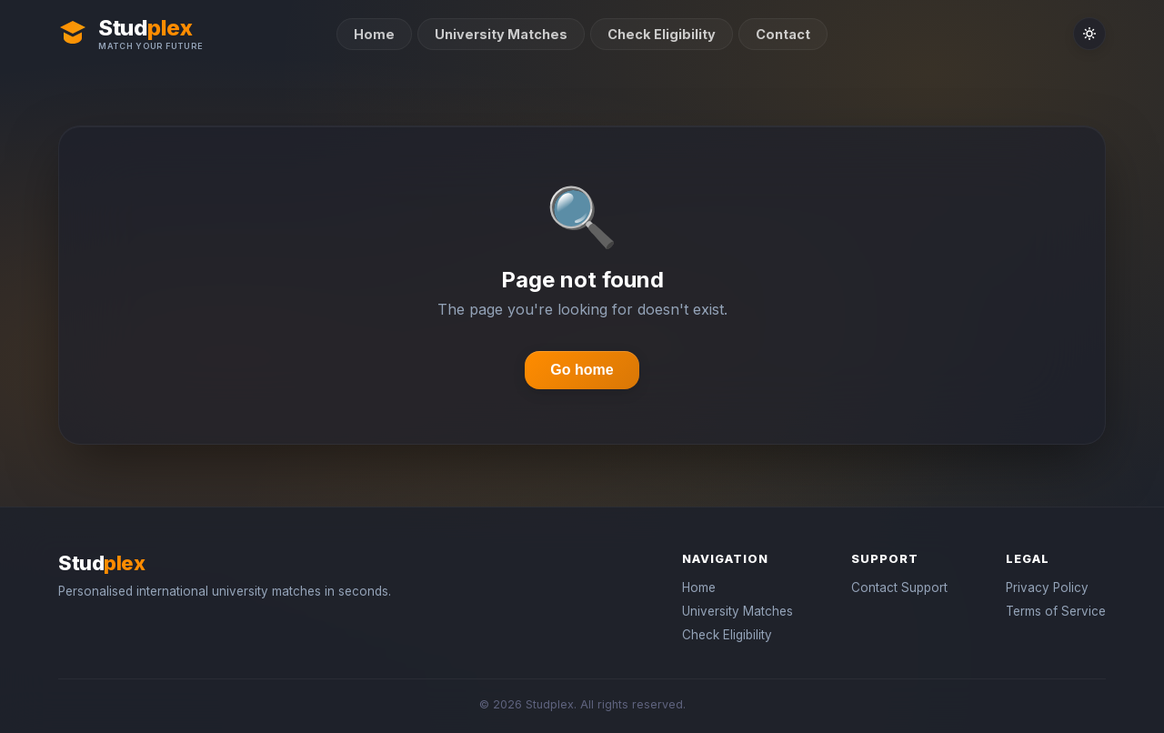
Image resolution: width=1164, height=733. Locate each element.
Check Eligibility (661, 34)
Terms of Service (1056, 611)
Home (374, 34)
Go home (581, 369)
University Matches (501, 34)
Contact (783, 34)
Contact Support (899, 587)
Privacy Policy (1047, 587)
